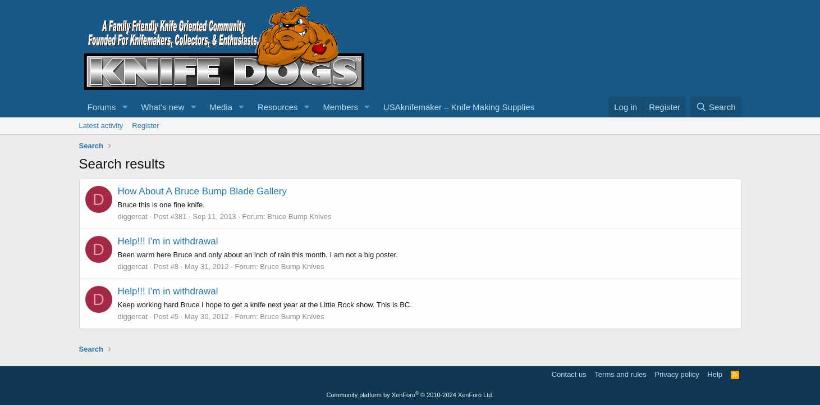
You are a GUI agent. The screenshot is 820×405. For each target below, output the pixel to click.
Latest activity (101, 125)
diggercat (133, 216)
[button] (124, 107)
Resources (278, 107)
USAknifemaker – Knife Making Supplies (458, 107)
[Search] (715, 107)
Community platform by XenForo (410, 395)
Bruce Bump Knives (299, 216)
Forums (102, 107)
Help (714, 374)
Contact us (569, 374)
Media (220, 107)
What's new (162, 107)
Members (340, 107)
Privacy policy (676, 374)
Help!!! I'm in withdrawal (168, 241)
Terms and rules (620, 374)
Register (145, 125)
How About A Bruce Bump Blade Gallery (202, 191)
